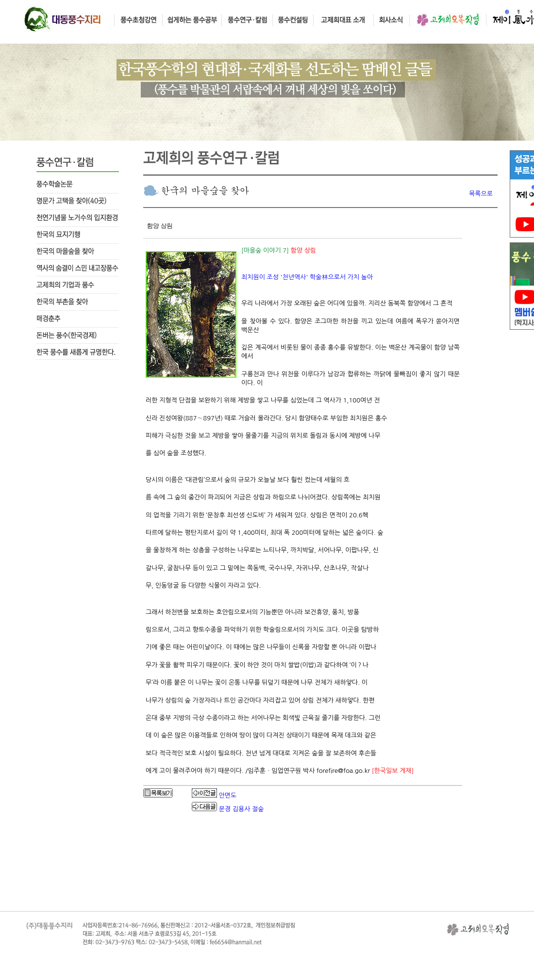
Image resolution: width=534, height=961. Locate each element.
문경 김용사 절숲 (241, 809)
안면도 (228, 795)
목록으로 (481, 194)
